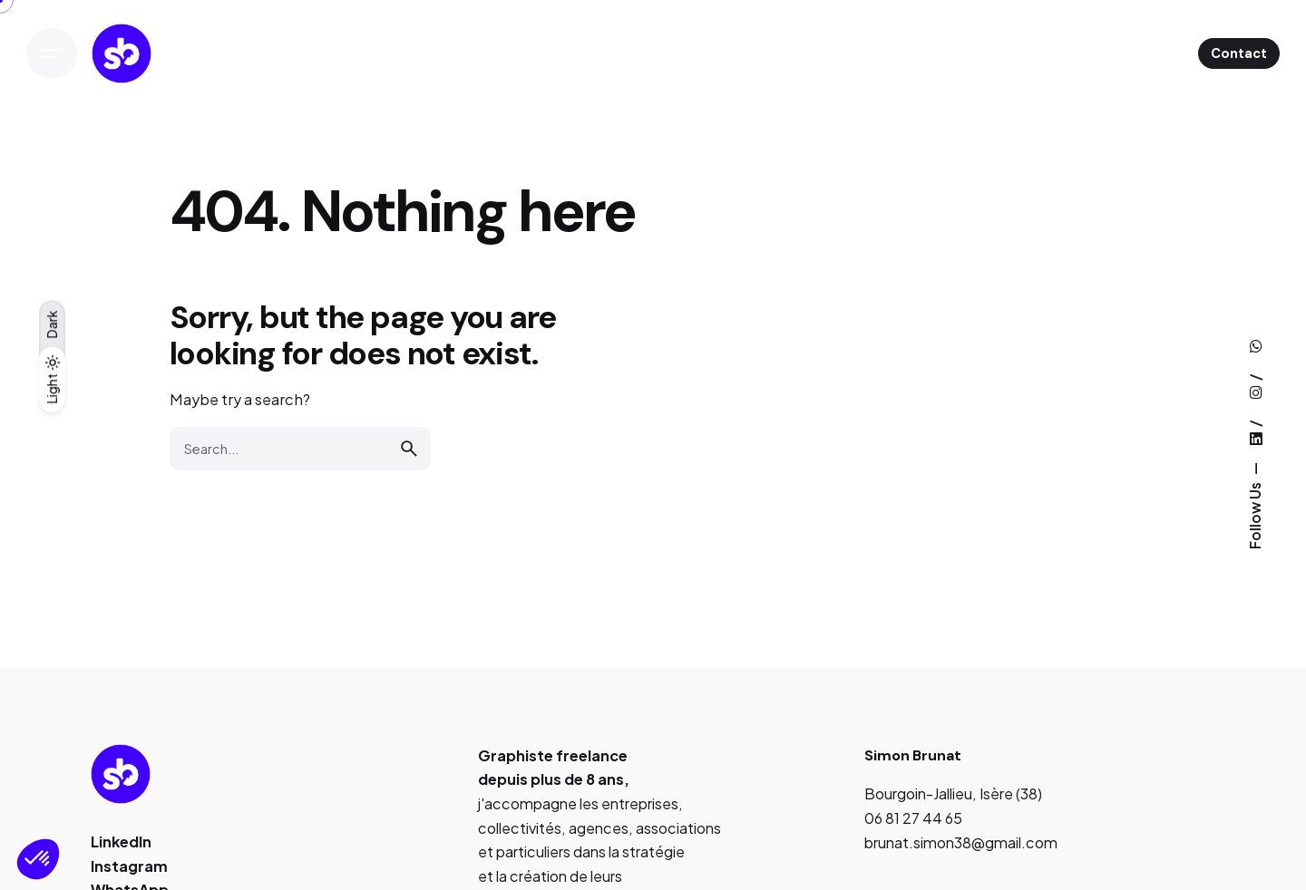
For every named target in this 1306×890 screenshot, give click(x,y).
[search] (409, 448)
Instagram (129, 865)
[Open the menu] (51, 53)
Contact (1239, 53)
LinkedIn (121, 841)
